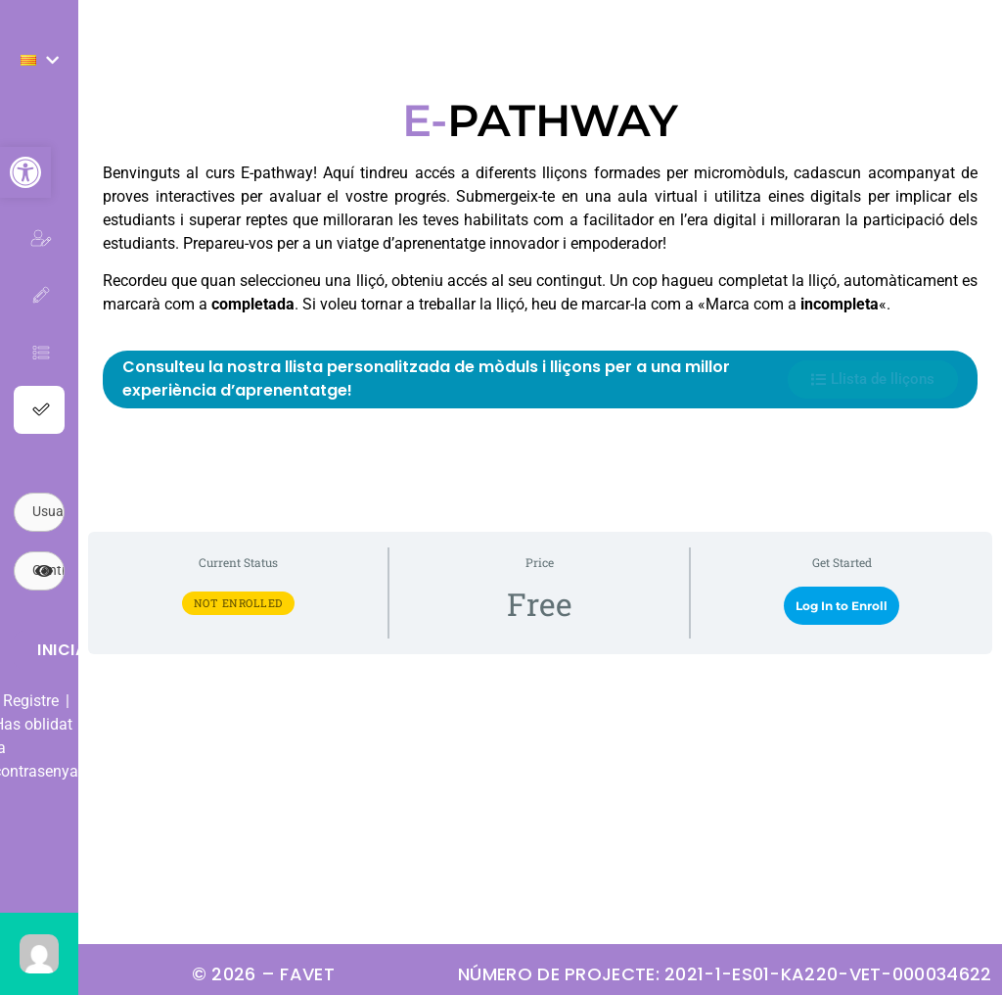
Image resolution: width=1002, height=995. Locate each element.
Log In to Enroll (842, 605)
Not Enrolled (238, 602)
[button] (25, 172)
